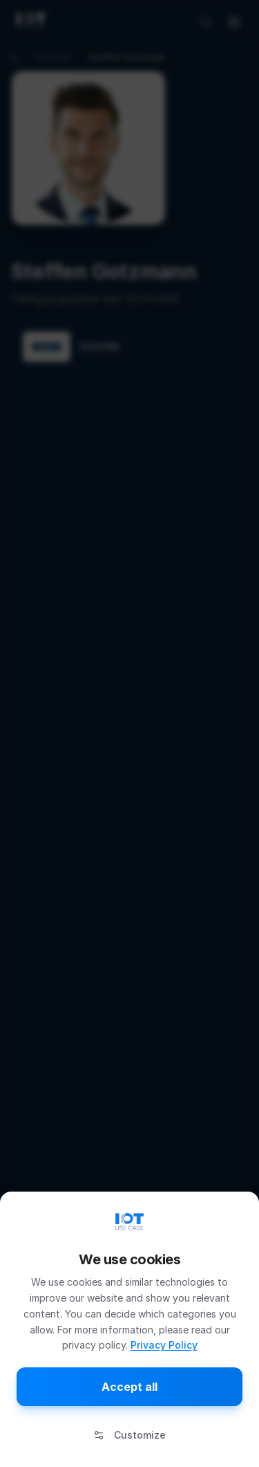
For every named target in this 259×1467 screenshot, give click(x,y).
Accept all (129, 1387)
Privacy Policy (164, 1345)
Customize (129, 1435)
